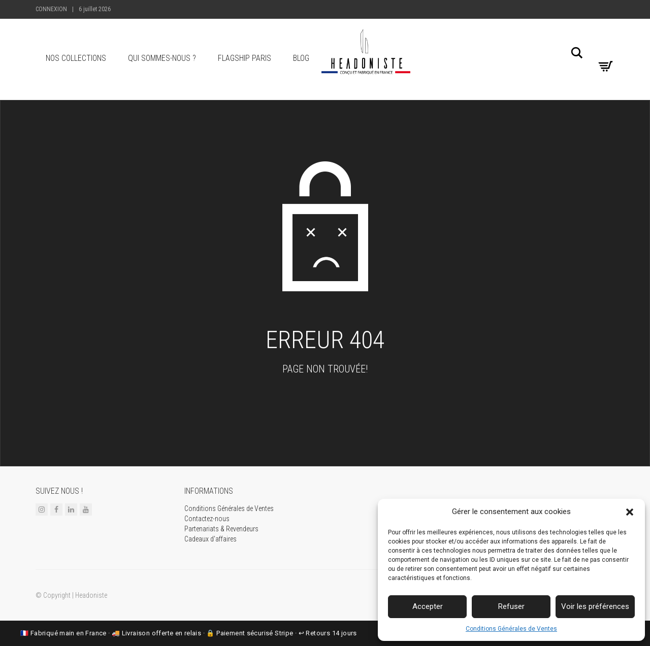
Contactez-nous (207, 519)
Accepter (427, 606)
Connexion (51, 9)
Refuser (511, 606)
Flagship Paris (244, 58)
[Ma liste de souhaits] (604, 50)
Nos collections (76, 58)
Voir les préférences (595, 606)
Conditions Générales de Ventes (511, 628)
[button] (630, 512)
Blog (301, 58)
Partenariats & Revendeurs (221, 529)
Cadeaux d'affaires (210, 539)
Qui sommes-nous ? (162, 58)
